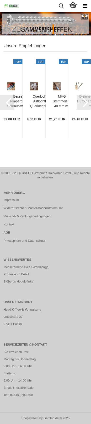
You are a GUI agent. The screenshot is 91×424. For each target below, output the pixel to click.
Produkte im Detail (16, 274)
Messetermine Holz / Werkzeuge (26, 267)
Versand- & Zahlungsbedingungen (27, 216)
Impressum (11, 200)
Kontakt (9, 224)
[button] (7, 102)
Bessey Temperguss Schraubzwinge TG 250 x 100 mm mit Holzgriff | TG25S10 (18, 101)
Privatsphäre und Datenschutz (24, 240)
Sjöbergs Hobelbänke (18, 281)
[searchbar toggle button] (61, 6)
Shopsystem (30, 418)
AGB (7, 232)
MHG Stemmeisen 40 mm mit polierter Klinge (62, 101)
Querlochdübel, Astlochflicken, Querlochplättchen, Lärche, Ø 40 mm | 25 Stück (44, 101)
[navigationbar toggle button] (85, 6)
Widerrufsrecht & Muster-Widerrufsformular (33, 208)
